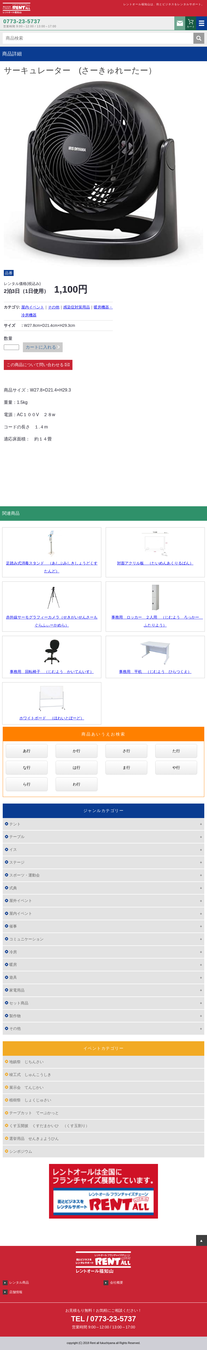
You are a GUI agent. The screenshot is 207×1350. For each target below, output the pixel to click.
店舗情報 (15, 1292)
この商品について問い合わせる (35, 364)
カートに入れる (41, 347)
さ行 (126, 751)
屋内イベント (32, 307)
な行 (27, 767)
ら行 (27, 784)
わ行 (76, 784)
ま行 (126, 767)
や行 (176, 767)
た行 (176, 751)
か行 (76, 751)
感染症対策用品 (76, 307)
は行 (76, 767)
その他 (53, 307)
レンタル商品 (19, 1282)
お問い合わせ (179, 23)
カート (191, 26)
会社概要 (116, 1282)
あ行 (27, 751)
